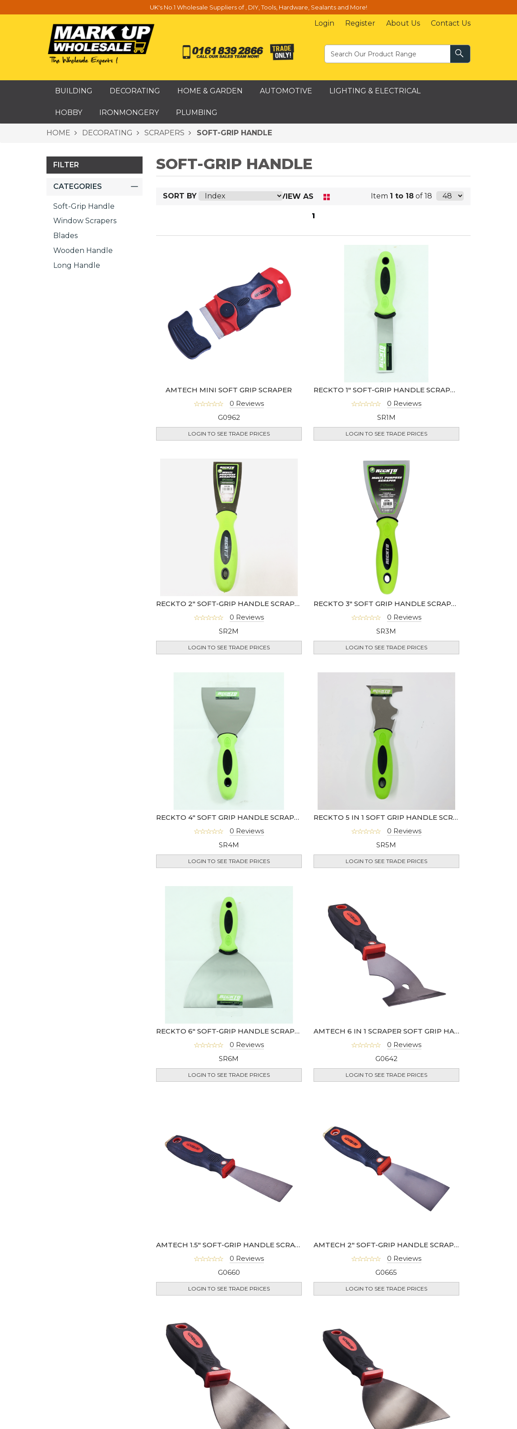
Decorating (135, 91)
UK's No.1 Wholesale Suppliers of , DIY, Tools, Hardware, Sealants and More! (258, 7)
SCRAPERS (164, 133)
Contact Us (451, 23)
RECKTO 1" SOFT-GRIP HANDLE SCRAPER (387, 390)
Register (360, 23)
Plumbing (196, 112)
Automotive (286, 91)
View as (297, 196)
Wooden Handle (83, 250)
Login (324, 23)
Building (73, 91)
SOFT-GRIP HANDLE (233, 133)
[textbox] (388, 53)
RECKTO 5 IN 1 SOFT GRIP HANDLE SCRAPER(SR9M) (406, 817)
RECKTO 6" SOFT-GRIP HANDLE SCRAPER (230, 1031)
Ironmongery (129, 112)
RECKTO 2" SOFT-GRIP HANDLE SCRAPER (230, 603)
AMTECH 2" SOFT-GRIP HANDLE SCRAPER (388, 1245)
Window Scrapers (84, 220)
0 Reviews (247, 403)
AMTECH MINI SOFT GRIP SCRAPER (229, 390)
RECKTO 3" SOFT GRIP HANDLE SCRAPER (387, 603)
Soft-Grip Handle (84, 206)
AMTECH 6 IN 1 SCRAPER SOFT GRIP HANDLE (394, 1031)
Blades (65, 235)
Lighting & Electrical (374, 91)
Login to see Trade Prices (229, 433)
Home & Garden (210, 91)
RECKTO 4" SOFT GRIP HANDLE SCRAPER (230, 817)
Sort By (180, 196)
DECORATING (106, 133)
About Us (403, 23)
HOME (58, 133)
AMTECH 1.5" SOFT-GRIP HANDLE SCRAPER (232, 1245)
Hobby (68, 112)
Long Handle (76, 265)
